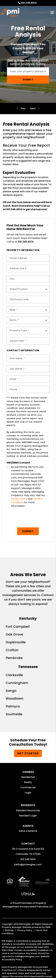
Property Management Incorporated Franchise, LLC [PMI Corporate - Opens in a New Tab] (28, 904)
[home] (10, 12)
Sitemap (9, 930)
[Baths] (28, 320)
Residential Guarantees (33, 108)
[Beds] (28, 310)
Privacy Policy (19, 499)
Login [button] (28, 792)
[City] (28, 279)
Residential (28, 777)
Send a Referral (28, 831)
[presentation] (29, 518)
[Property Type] (28, 330)
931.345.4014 (29, 3)
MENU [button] (52, 12)
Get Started (28, 753)
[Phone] (28, 389)
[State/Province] (28, 289)
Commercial (28, 787)
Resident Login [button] (28, 815)
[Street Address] (28, 258)
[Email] (28, 379)
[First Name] (28, 358)
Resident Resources (28, 810)
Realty (28, 782)
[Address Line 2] (28, 268)
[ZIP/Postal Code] (28, 299)
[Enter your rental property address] (28, 71)
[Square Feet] (28, 341)
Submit (28, 79)
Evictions (23, 108)
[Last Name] (28, 368)
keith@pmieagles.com (28, 864)
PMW (47, 927)
